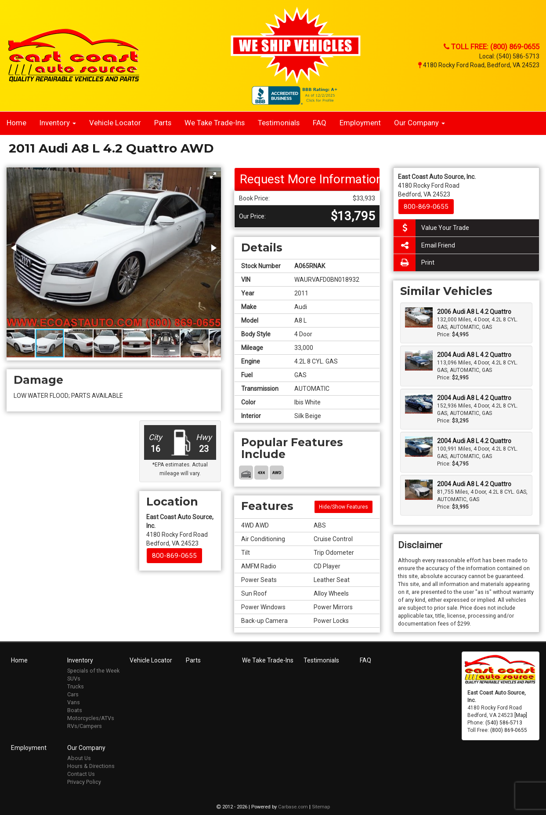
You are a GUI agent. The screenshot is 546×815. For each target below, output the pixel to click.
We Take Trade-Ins (214, 122)
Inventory (58, 122)
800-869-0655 (174, 556)
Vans (73, 702)
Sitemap (321, 807)
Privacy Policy (84, 782)
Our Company (419, 122)
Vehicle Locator (115, 122)
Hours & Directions (91, 766)
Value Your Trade (431, 227)
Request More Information (310, 179)
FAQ (319, 122)
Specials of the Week (93, 670)
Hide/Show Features (343, 507)
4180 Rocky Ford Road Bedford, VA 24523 (179, 530)
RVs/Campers (84, 726)
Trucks (75, 686)
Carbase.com (293, 807)
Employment (360, 122)
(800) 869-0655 (508, 730)
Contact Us (81, 774)
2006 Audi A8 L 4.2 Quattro (474, 311)
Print (414, 262)
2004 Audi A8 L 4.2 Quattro (474, 354)
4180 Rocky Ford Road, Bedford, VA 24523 (478, 65)
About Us (79, 758)
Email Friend (424, 245)
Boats (74, 710)
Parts (162, 122)
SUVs (73, 678)
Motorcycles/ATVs (90, 718)
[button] (213, 175)
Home (16, 122)
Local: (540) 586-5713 (509, 56)
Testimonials (279, 122)
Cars (73, 694)
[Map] (520, 715)
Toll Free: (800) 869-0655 (491, 46)
